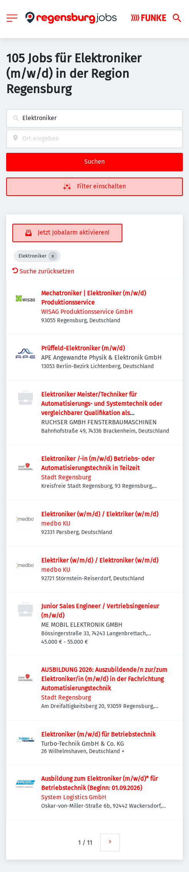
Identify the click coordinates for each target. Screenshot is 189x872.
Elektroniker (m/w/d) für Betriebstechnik (98, 734)
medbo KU (55, 523)
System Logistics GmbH (73, 797)
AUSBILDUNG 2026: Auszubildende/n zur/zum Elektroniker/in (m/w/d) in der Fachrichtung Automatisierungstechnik (104, 679)
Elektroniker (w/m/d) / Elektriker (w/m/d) (99, 514)
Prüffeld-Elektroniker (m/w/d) (83, 348)
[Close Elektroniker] (52, 256)
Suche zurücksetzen (43, 271)
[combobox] (94, 118)
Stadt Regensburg (66, 477)
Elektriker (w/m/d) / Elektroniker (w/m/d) (99, 560)
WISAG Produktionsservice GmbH (87, 311)
